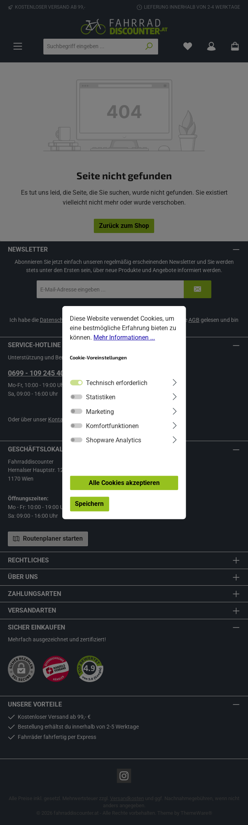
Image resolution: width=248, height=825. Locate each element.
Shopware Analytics (113, 449)
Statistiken (101, 406)
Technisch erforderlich (116, 391)
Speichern (89, 512)
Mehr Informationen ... (124, 346)
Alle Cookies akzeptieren (124, 491)
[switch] (76, 405)
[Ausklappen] (174, 390)
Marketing (100, 420)
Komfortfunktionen (112, 434)
